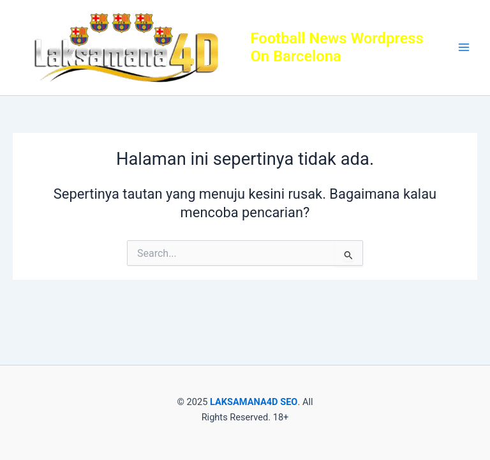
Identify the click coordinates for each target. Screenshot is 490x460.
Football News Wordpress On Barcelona (336, 47)
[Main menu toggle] (463, 47)
